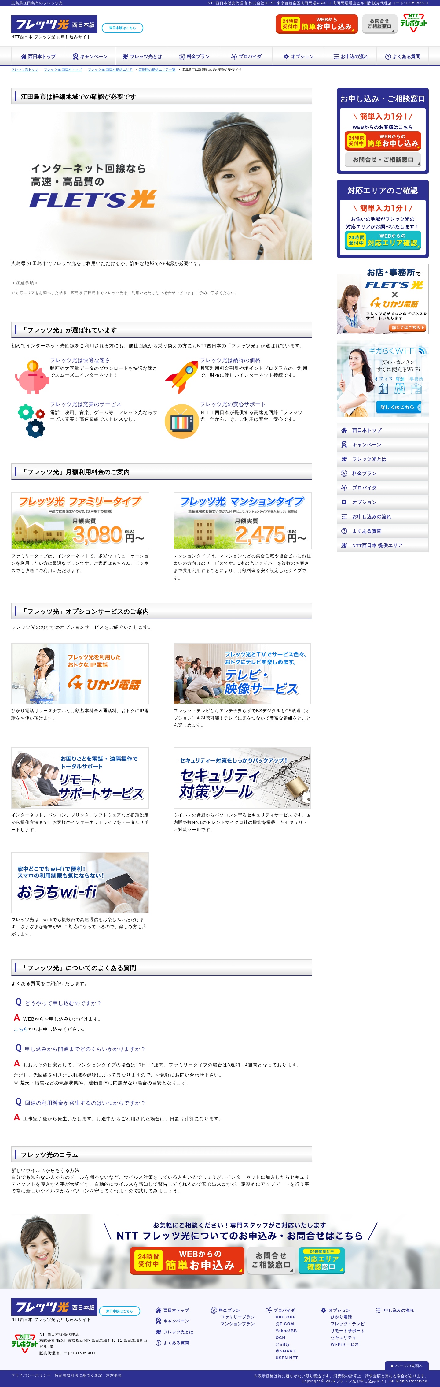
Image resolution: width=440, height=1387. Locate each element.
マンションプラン (238, 1324)
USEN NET (287, 1357)
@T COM (285, 1324)
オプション (298, 56)
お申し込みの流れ (365, 516)
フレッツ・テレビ (348, 1324)
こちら (21, 1029)
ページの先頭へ (409, 1366)
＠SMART (285, 1351)
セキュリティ (343, 1337)
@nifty (283, 1344)
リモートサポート (348, 1331)
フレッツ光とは (142, 56)
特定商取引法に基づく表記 (78, 1375)
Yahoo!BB (286, 1331)
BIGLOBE (286, 1317)
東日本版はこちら (122, 28)
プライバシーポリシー (31, 1375)
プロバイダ (246, 56)
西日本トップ (38, 56)
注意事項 (114, 1375)
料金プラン (194, 56)
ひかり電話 (341, 1317)
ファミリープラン (238, 1317)
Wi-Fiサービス (345, 1344)
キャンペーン (90, 56)
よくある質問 (402, 56)
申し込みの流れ (394, 1310)
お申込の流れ (350, 56)
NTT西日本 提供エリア (371, 545)
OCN (280, 1337)
